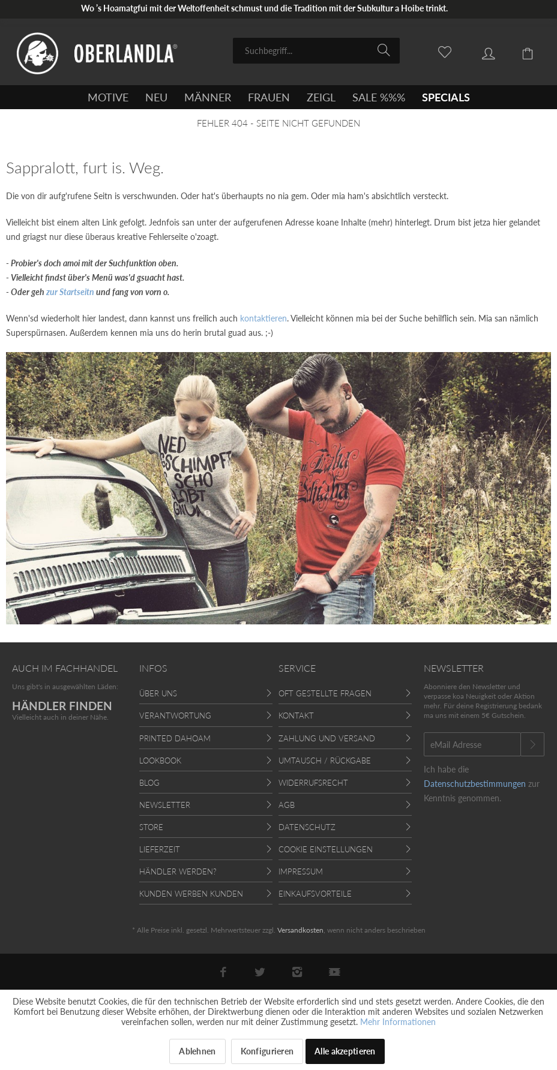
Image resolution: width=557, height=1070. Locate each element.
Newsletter (164, 805)
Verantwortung (175, 715)
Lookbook (160, 760)
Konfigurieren (267, 1051)
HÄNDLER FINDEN (62, 706)
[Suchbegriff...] (316, 51)
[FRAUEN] (268, 97)
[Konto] (480, 50)
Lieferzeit (159, 849)
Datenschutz (307, 827)
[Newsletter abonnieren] (532, 744)
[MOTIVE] (108, 97)
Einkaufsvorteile (315, 893)
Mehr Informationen (398, 1022)
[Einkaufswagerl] (521, 50)
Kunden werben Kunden (191, 893)
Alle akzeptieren (345, 1051)
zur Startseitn (70, 292)
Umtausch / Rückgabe (324, 760)
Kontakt (296, 715)
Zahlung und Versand (326, 738)
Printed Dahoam (175, 738)
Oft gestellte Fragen (325, 693)
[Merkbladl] (438, 50)
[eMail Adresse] (472, 744)
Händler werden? (178, 871)
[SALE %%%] (379, 97)
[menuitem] (316, 51)
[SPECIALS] (446, 97)
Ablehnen (197, 1051)
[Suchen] (386, 50)
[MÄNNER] (207, 97)
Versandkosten (300, 929)
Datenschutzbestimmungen (475, 784)
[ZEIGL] (321, 97)
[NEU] (156, 97)
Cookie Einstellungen (325, 849)
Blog (149, 783)
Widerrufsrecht (313, 783)
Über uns (158, 693)
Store (151, 827)
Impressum (300, 871)
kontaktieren (263, 318)
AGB (286, 805)
